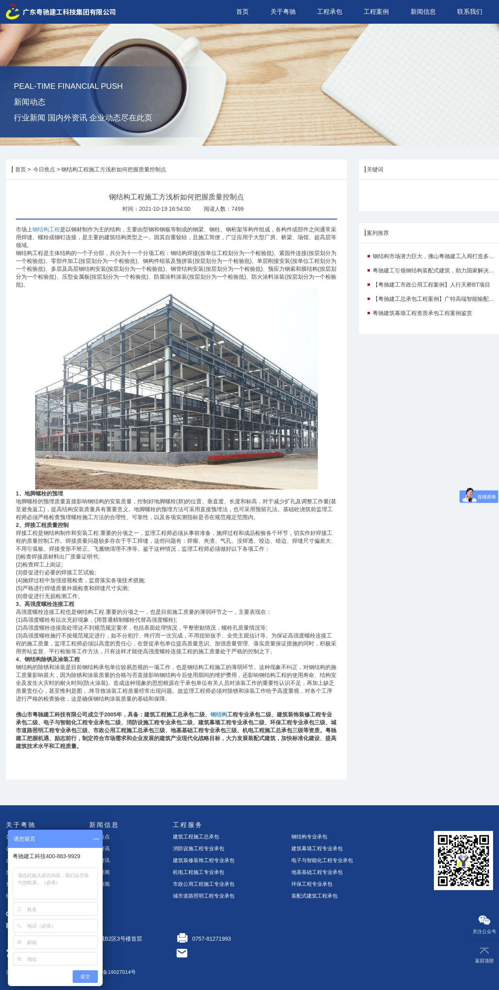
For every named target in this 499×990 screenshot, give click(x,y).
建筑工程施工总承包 (196, 837)
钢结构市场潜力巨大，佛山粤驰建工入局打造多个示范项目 (436, 256)
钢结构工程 (46, 229)
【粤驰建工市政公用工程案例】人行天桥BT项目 (431, 284)
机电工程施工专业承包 (198, 872)
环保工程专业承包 (311, 884)
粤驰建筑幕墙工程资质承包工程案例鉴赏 (422, 313)
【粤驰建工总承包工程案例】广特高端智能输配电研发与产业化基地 (436, 299)
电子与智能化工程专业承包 (322, 860)
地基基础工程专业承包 (317, 872)
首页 (20, 169)
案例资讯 (99, 860)
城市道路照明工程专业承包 (203, 896)
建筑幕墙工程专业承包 (317, 848)
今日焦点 (44, 169)
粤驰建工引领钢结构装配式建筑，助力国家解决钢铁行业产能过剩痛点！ (436, 270)
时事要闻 (99, 872)
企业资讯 (99, 848)
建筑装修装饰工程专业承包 (203, 860)
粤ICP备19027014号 (112, 972)
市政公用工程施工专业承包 (203, 884)
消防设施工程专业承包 (198, 848)
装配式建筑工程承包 (314, 896)
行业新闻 (99, 884)
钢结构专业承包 (309, 837)
